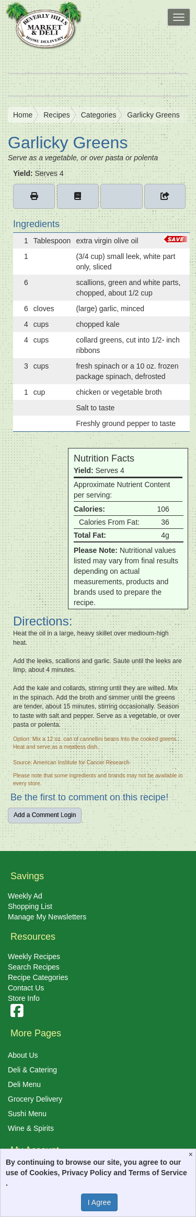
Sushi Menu (27, 1113)
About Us (23, 1055)
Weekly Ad (25, 896)
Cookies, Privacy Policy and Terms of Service (108, 1172)
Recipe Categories (38, 977)
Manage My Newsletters (47, 917)
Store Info (24, 998)
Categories (99, 115)
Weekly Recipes (34, 956)
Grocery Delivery (35, 1099)
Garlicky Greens (153, 115)
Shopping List (30, 906)
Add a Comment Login (45, 815)
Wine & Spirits (31, 1128)
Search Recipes (34, 967)
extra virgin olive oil (107, 241)
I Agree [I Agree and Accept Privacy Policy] (99, 1202)
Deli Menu (24, 1084)
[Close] (192, 1154)
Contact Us (26, 988)
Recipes (56, 115)
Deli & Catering (32, 1070)
